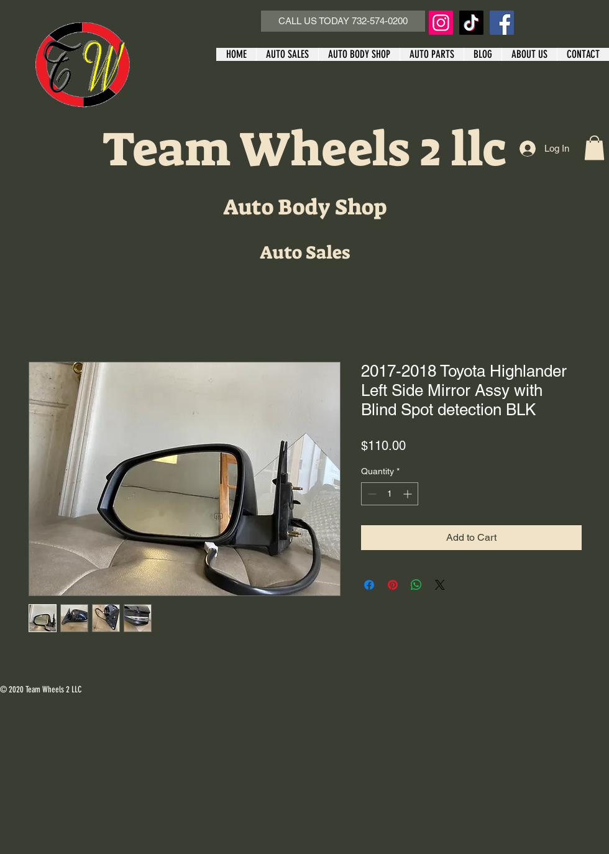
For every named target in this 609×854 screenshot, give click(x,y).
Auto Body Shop (305, 207)
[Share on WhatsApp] (416, 584)
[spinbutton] (389, 494)
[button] (594, 147)
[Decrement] (370, 494)
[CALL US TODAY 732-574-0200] (343, 21)
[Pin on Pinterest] (392, 584)
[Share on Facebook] (369, 584)
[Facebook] (502, 23)
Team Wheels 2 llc (304, 149)
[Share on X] (440, 584)
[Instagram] (441, 23)
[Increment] (408, 494)
